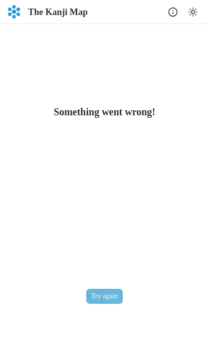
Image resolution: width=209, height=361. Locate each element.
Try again (104, 296)
